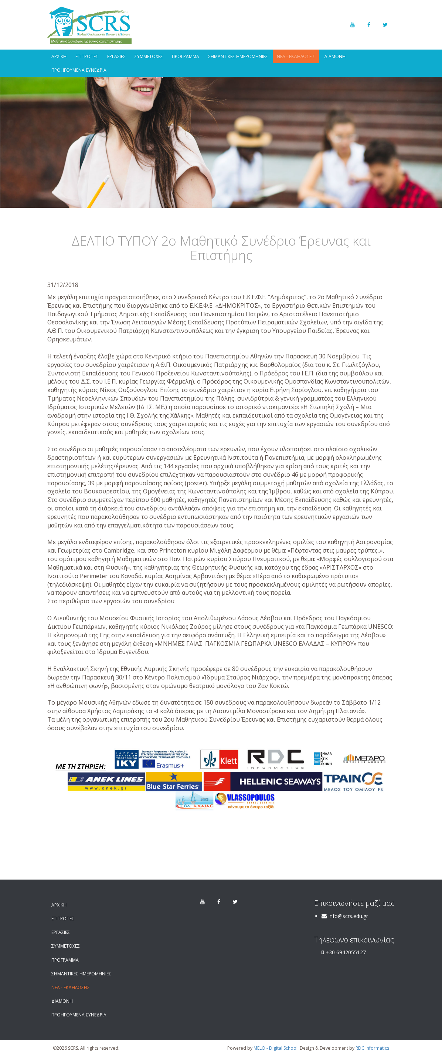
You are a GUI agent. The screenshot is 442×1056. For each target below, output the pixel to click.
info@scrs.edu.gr (348, 916)
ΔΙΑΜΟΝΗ (335, 56)
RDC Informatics (372, 1048)
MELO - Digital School (276, 1048)
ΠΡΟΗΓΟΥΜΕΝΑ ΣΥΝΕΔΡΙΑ (78, 70)
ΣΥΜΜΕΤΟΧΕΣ (149, 56)
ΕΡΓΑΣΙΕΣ (116, 56)
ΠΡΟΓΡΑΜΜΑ (185, 56)
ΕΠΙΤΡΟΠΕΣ (86, 56)
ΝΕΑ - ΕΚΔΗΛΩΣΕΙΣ (296, 56)
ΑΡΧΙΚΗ (59, 56)
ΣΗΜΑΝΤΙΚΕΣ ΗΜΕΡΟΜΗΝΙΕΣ (238, 56)
